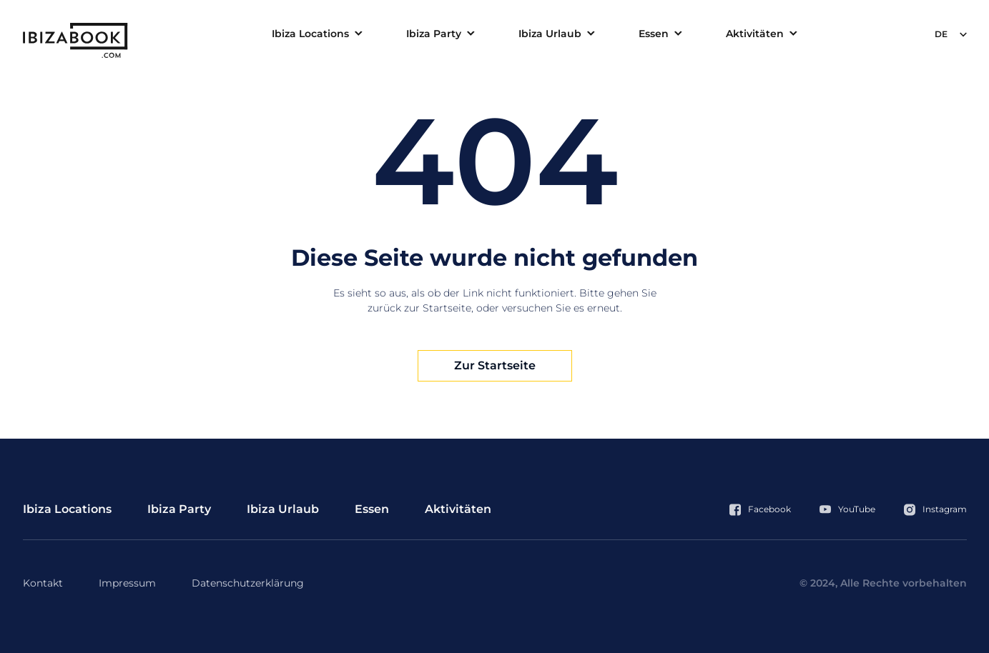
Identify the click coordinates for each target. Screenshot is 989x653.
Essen (654, 33)
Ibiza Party (433, 33)
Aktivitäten (755, 33)
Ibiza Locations (310, 33)
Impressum (127, 583)
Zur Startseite (495, 365)
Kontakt (43, 583)
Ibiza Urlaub (549, 33)
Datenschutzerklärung (248, 583)
